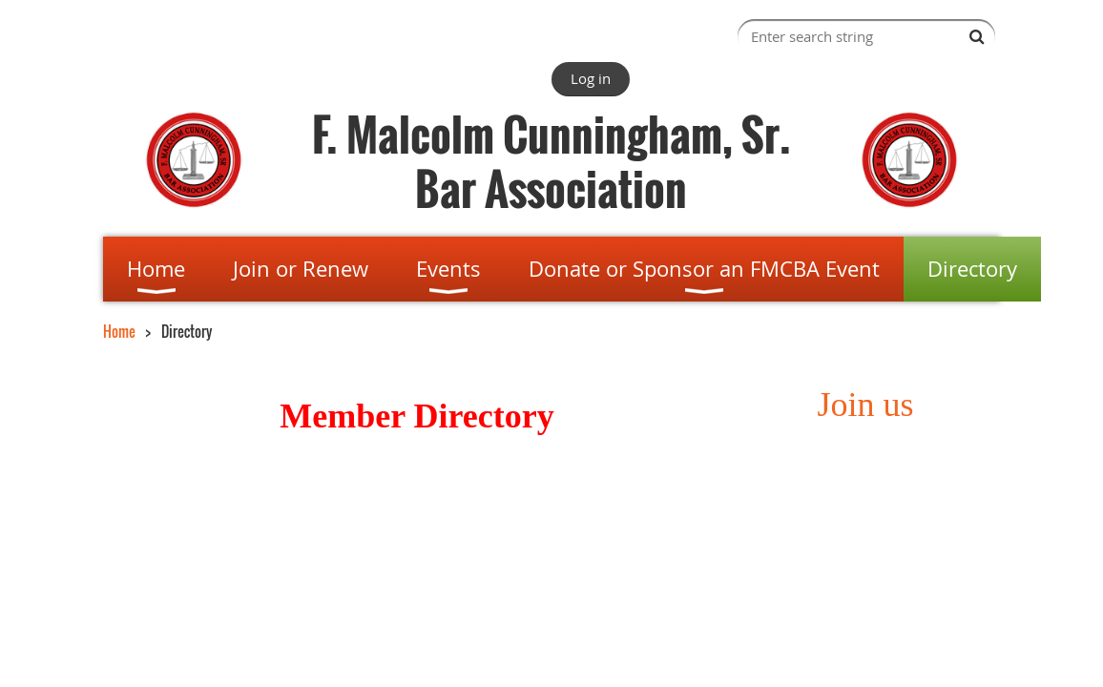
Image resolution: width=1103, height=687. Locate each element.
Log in (591, 78)
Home (119, 331)
